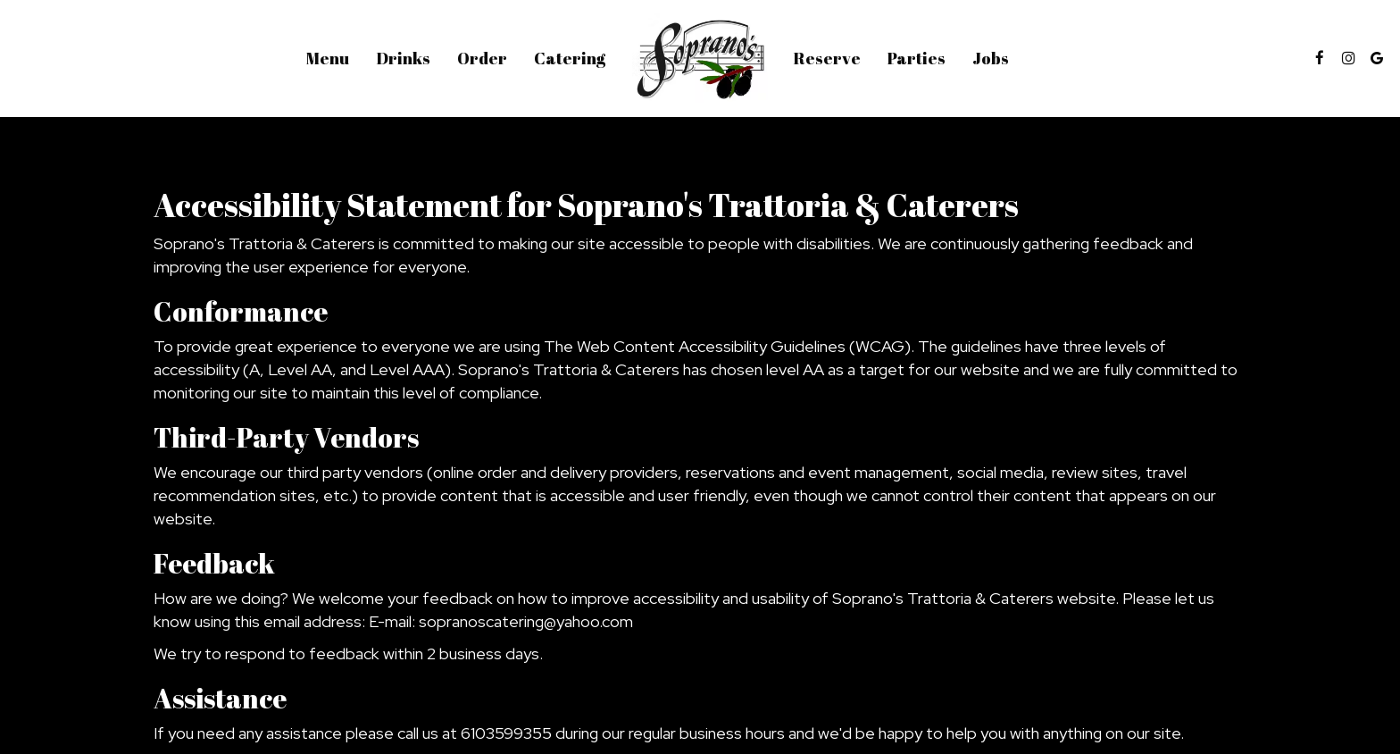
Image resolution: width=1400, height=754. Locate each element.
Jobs (990, 58)
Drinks (403, 58)
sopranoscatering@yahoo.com (526, 621)
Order (482, 58)
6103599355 (506, 733)
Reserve (827, 58)
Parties (917, 58)
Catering (570, 58)
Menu (327, 58)
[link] (699, 58)
